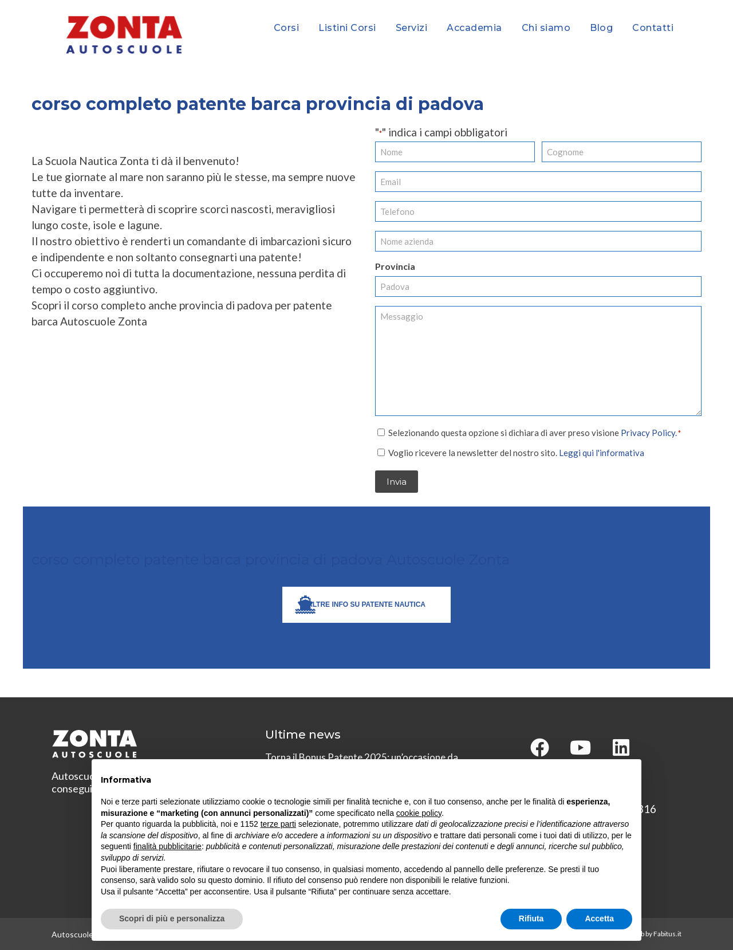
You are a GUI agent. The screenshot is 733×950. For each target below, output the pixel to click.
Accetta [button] (599, 918)
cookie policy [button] (419, 813)
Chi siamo (546, 27)
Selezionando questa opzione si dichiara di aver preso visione (534, 432)
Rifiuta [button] (531, 918)
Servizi (412, 27)
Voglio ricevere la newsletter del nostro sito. (516, 452)
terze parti (278, 824)
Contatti (652, 27)
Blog (601, 27)
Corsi (286, 27)
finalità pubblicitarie (167, 846)
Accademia (474, 27)
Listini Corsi (347, 27)
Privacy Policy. (649, 432)
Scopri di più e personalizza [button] (171, 918)
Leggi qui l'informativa (601, 452)
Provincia (395, 266)
